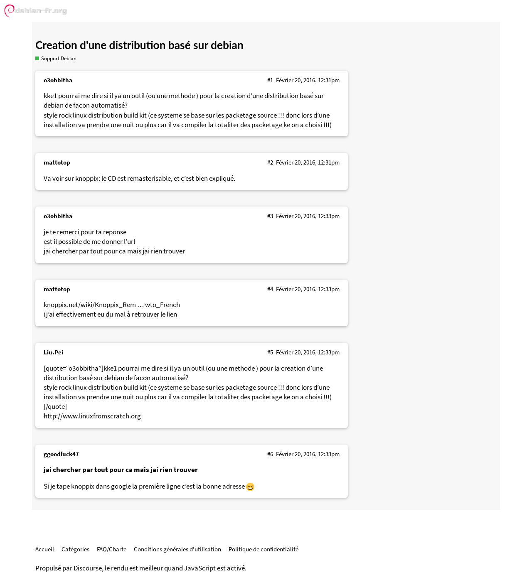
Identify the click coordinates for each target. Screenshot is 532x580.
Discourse (88, 568)
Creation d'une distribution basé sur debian (139, 45)
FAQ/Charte (111, 549)
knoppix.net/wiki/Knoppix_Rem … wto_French (112, 304)
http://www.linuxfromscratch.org (92, 416)
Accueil (44, 549)
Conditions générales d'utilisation (177, 549)
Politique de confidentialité (263, 549)
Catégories (75, 549)
